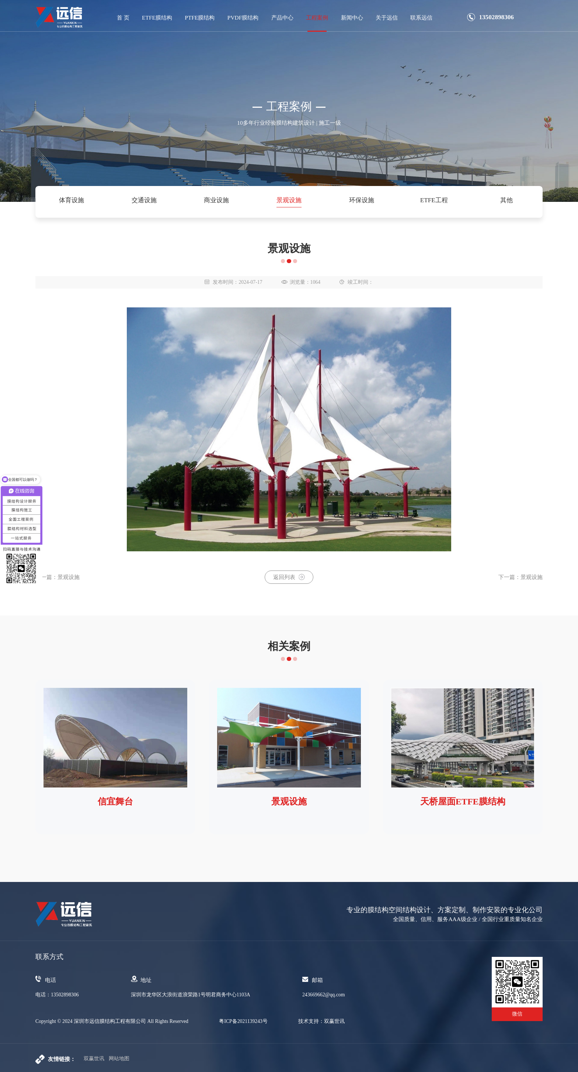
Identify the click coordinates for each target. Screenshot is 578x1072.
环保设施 (361, 200)
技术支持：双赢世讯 (321, 1021)
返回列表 (289, 577)
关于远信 (387, 17)
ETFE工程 (434, 200)
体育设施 (71, 200)
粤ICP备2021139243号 (243, 1021)
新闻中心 (352, 17)
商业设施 (216, 200)
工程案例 (317, 17)
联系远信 (421, 17)
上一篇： (57, 577)
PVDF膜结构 (243, 17)
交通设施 (144, 200)
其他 (506, 200)
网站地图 (119, 1058)
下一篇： (520, 577)
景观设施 (289, 200)
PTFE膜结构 (200, 17)
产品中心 (282, 17)
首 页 (123, 17)
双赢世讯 (94, 1058)
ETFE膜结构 (157, 17)
